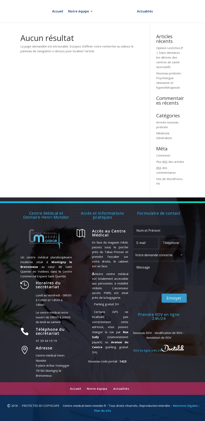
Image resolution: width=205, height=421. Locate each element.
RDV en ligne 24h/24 (158, 350)
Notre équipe (77, 11)
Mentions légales (185, 406)
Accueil (56, 11)
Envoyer (174, 298)
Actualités (146, 11)
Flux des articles (170, 162)
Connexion (163, 155)
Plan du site (102, 410)
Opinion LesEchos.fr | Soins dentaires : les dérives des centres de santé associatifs (169, 57)
